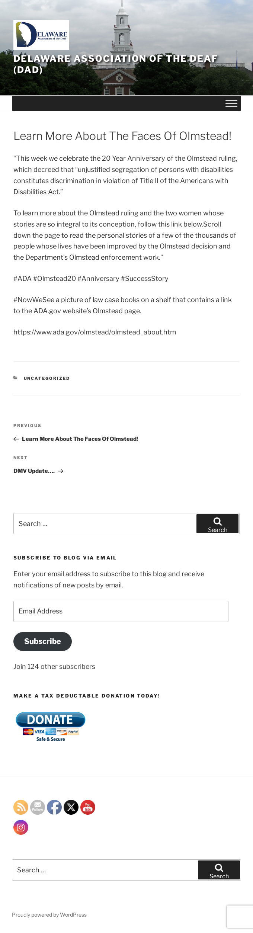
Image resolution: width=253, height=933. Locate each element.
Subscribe (42, 641)
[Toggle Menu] (231, 103)
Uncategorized (47, 378)
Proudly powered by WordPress (49, 914)
